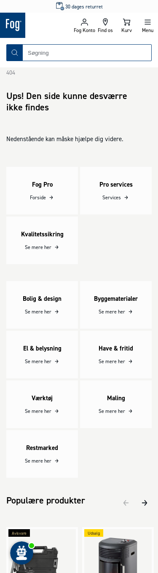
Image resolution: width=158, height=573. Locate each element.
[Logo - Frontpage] (37, 25)
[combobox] (87, 53)
